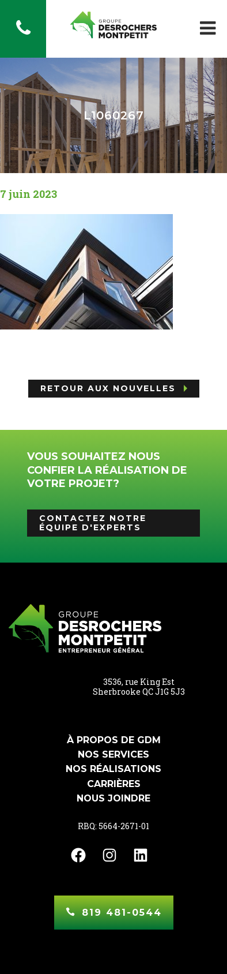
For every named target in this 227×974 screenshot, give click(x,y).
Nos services (113, 754)
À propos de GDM (114, 740)
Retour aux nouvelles (108, 388)
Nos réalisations (113, 768)
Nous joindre (113, 798)
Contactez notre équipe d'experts (92, 523)
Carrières (114, 783)
